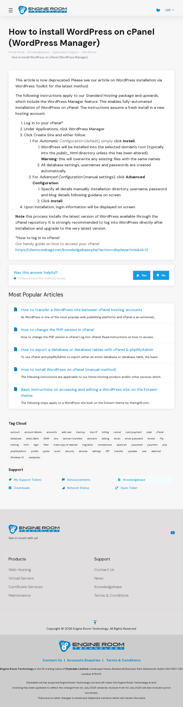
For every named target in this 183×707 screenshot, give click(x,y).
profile (34, 451)
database (15, 438)
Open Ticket (126, 488)
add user (66, 432)
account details (33, 432)
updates (132, 451)
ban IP (93, 432)
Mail (46, 444)
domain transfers (72, 438)
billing (105, 432)
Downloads (19, 488)
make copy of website (65, 444)
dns (56, 438)
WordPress (89, 52)
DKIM (46, 438)
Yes (142, 275)
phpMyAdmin (18, 451)
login (36, 444)
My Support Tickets (25, 480)
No (161, 275)
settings (96, 451)
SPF (108, 451)
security (69, 451)
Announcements (76, 480)
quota (46, 451)
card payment (134, 432)
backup (80, 432)
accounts (51, 432)
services (83, 451)
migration (87, 444)
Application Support (65, 52)
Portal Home (17, 52)
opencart (122, 444)
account (15, 432)
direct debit (32, 438)
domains (92, 438)
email (117, 438)
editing (105, 438)
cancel (117, 432)
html (26, 444)
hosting (14, 444)
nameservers (105, 444)
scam (57, 451)
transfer (118, 451)
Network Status (75, 488)
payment (152, 444)
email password (134, 438)
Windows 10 (17, 457)
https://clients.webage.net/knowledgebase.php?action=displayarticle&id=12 (81, 249)
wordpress (34, 457)
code (149, 432)
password (137, 444)
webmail (156, 451)
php (164, 444)
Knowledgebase (38, 52)
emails (151, 438)
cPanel (160, 432)
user (144, 451)
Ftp (162, 438)
